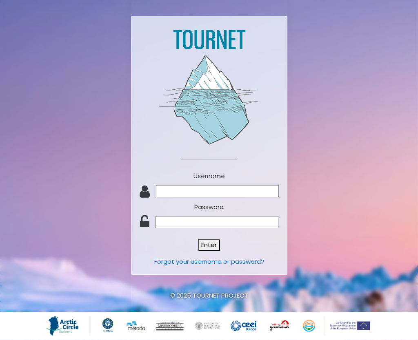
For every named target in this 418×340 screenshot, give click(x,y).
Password (209, 207)
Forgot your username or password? (209, 261)
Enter (209, 245)
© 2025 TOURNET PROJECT (209, 295)
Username (209, 176)
